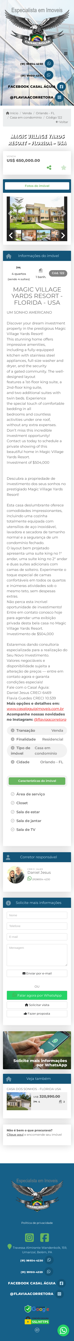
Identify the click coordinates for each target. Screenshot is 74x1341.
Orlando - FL (45, 113)
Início (12, 113)
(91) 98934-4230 (31, 63)
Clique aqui (15, 1134)
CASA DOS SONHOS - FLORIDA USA (34, 1089)
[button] (11, 213)
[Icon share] (37, 86)
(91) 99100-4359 (32, 75)
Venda (27, 113)
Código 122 (54, 117)
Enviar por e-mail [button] (37, 973)
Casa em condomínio (26, 117)
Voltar (62, 122)
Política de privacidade (37, 1223)
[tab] (20, 186)
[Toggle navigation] (66, 54)
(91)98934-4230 (38, 879)
